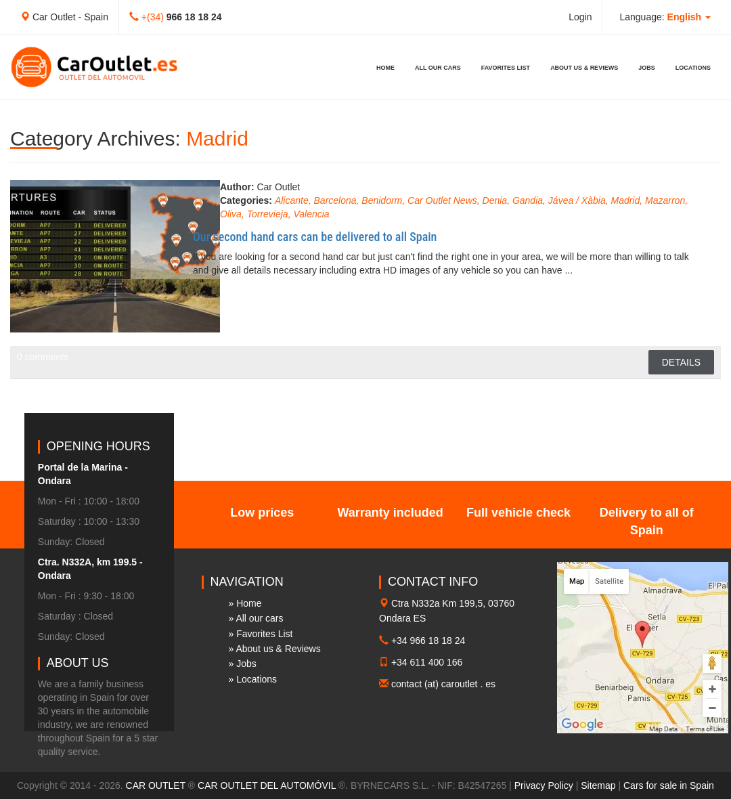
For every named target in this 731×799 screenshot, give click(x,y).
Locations (693, 67)
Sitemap (598, 785)
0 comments (42, 356)
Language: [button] (665, 17)
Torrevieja (267, 214)
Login (580, 17)
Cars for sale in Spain (668, 785)
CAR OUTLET (155, 785)
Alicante (292, 200)
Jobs (646, 67)
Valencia (311, 214)
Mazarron (665, 200)
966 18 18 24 (194, 17)
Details (681, 362)
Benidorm (381, 200)
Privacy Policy (543, 785)
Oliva (231, 214)
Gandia (527, 200)
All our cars (438, 67)
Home (385, 67)
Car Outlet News (442, 200)
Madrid (625, 200)
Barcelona (335, 200)
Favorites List (505, 67)
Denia (495, 200)
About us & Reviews (584, 67)
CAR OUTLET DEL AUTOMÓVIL (267, 785)
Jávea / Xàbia (577, 200)
